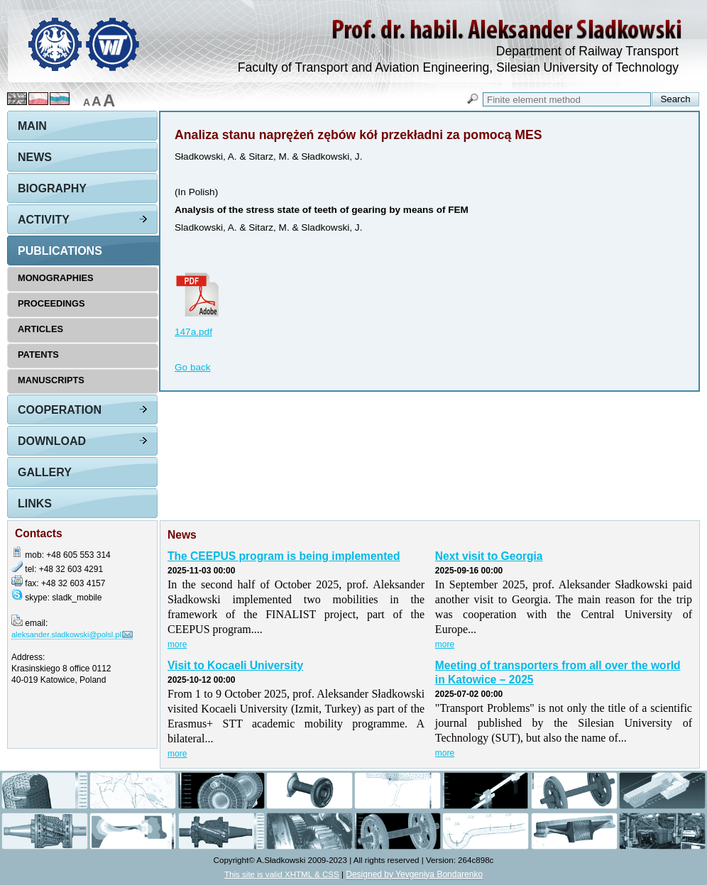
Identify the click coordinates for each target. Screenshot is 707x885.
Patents (38, 354)
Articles (40, 329)
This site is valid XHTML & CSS (281, 874)
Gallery (45, 472)
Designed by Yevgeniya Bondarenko (414, 874)
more (177, 644)
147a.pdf (193, 331)
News (35, 157)
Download (52, 441)
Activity (44, 220)
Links (35, 504)
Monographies (56, 278)
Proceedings (51, 303)
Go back (193, 367)
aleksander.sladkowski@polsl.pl (66, 634)
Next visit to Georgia (489, 556)
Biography (52, 188)
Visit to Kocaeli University (235, 665)
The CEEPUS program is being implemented (284, 556)
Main (32, 126)
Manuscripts (51, 380)
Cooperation (60, 410)
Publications (60, 251)
